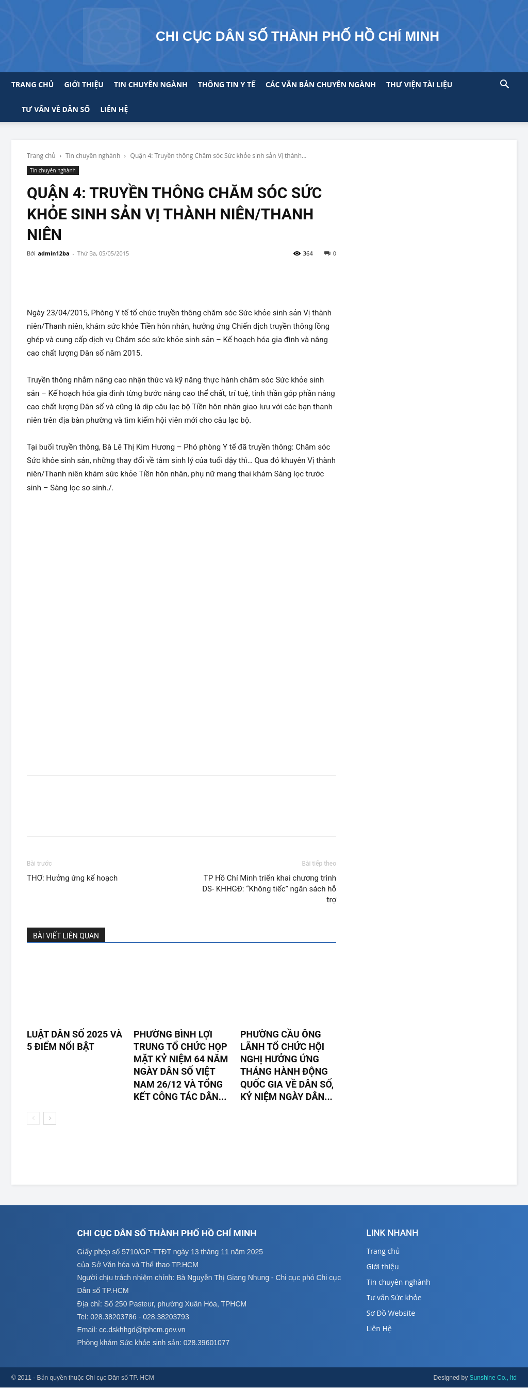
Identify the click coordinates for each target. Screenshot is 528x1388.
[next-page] (49, 1118)
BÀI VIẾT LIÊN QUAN (66, 936)
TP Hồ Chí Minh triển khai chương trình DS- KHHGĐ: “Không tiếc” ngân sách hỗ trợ (269, 888)
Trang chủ (32, 84)
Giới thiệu (83, 84)
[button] (504, 85)
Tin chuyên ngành (151, 84)
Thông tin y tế (226, 84)
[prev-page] (33, 1118)
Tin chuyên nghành (92, 155)
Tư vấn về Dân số (56, 109)
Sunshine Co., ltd (493, 1378)
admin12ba (53, 253)
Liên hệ (114, 109)
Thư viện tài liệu (419, 84)
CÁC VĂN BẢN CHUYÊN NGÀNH (321, 84)
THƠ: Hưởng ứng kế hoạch (72, 878)
